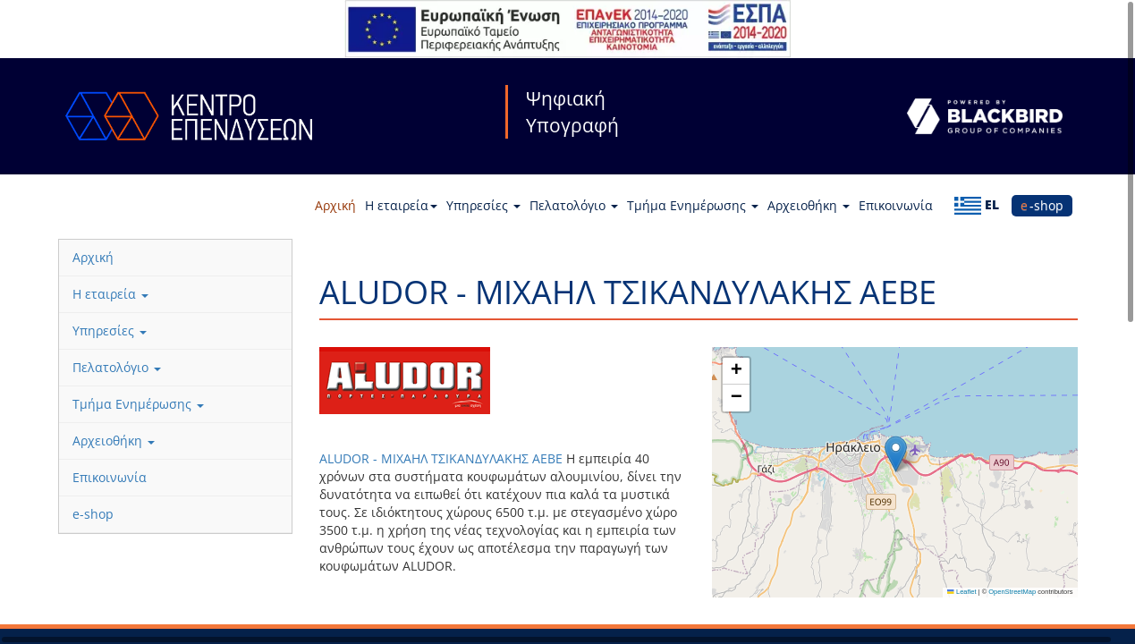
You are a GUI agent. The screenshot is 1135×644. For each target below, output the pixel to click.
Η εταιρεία (401, 205)
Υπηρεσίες (483, 205)
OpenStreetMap (1012, 592)
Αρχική (335, 205)
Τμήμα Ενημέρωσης (692, 205)
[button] (896, 454)
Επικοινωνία (896, 205)
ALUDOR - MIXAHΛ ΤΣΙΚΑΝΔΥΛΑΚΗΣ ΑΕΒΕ (441, 458)
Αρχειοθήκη (808, 205)
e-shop (1042, 205)
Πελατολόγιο (573, 205)
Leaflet (961, 592)
